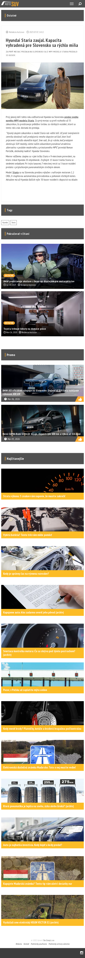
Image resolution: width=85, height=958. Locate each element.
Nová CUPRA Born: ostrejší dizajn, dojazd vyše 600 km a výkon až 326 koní (42, 434)
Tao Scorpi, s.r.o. (48, 940)
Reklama (19, 944)
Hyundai (5, 222)
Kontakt (26, 944)
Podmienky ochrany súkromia (59, 944)
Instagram (81, 953)
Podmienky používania (39, 944)
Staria (15, 172)
